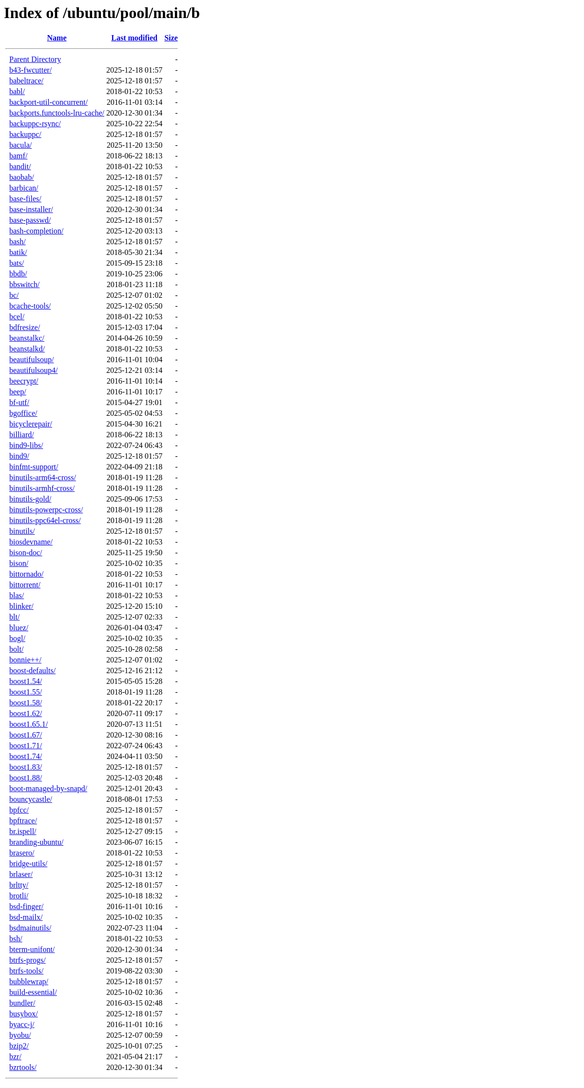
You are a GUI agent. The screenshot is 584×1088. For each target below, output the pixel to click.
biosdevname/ (31, 542)
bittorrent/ (24, 585)
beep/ (17, 392)
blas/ (16, 595)
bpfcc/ (19, 810)
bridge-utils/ (28, 863)
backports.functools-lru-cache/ (56, 113)
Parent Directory (35, 59)
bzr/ (15, 1056)
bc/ (14, 295)
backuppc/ (25, 134)
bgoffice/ (23, 413)
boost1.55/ (25, 692)
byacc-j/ (22, 1024)
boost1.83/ (25, 767)
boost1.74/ (25, 756)
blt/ (14, 617)
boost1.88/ (25, 778)
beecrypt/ (24, 381)
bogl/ (17, 638)
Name (57, 38)
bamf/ (18, 156)
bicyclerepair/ (30, 424)
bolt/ (16, 649)
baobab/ (21, 177)
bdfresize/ (24, 327)
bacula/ (20, 145)
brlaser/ (21, 874)
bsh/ (15, 938)
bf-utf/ (19, 402)
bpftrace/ (23, 820)
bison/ (18, 563)
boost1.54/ (25, 681)
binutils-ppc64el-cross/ (45, 520)
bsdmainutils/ (30, 928)
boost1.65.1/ (28, 724)
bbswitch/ (24, 284)
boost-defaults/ (32, 670)
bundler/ (22, 1003)
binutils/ (22, 531)
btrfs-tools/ (26, 971)
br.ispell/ (23, 831)
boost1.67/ (25, 735)
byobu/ (20, 1035)
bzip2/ (19, 1046)
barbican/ (24, 188)
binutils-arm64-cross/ (42, 477)
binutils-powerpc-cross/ (46, 509)
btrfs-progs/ (27, 960)
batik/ (18, 252)
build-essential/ (33, 992)
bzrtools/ (23, 1067)
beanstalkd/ (27, 349)
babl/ (17, 91)
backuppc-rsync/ (35, 123)
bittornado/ (26, 574)
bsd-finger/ (26, 906)
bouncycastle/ (30, 799)
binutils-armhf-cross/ (42, 488)
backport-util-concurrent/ (48, 102)
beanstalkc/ (26, 338)
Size (171, 38)
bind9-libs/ (26, 445)
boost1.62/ (25, 713)
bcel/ (16, 316)
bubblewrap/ (28, 981)
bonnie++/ (25, 660)
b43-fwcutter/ (30, 70)
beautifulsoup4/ (33, 370)
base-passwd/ (30, 220)
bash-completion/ (36, 231)
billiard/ (21, 434)
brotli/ (18, 896)
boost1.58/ (25, 703)
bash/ (17, 241)
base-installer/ (31, 209)
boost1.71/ (25, 745)
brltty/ (18, 885)
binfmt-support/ (33, 467)
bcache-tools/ (30, 306)
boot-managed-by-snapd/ (48, 788)
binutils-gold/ (30, 499)
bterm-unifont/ (32, 949)
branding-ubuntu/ (36, 842)
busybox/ (23, 1014)
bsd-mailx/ (25, 917)
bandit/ (20, 166)
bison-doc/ (25, 552)
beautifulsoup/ (31, 359)
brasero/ (22, 853)
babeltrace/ (26, 81)
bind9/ (19, 456)
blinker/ (21, 606)
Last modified (134, 38)
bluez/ (18, 627)
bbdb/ (18, 274)
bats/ (16, 263)
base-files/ (25, 198)
